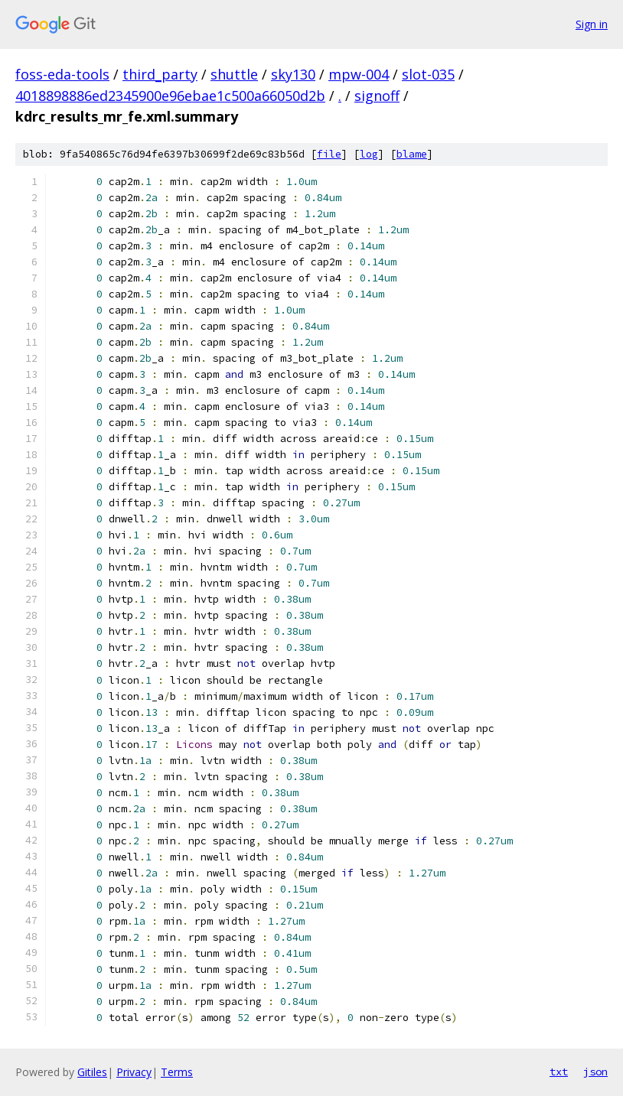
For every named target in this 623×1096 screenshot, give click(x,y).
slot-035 (428, 74)
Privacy (134, 1072)
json (595, 1071)
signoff (377, 95)
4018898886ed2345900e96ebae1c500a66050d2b (170, 95)
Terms (177, 1072)
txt (559, 1071)
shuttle (234, 74)
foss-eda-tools (62, 74)
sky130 (293, 74)
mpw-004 (358, 74)
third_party (159, 74)
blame (411, 154)
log (369, 154)
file (329, 154)
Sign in (592, 24)
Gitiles (92, 1072)
